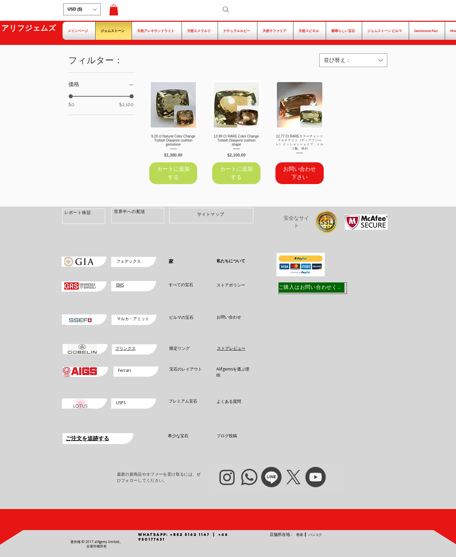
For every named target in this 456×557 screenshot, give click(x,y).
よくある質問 (229, 401)
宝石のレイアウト (185, 369)
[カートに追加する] (173, 173)
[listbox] (82, 9)
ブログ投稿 (227, 436)
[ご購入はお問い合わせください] (311, 287)
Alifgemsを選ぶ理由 (232, 372)
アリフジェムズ (28, 28)
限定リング (179, 348)
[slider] (71, 96)
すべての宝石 (181, 285)
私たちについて (231, 261)
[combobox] (353, 60)
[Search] (226, 9)
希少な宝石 (178, 436)
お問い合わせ (229, 317)
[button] (82, 9)
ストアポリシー (231, 285)
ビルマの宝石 (181, 317)
